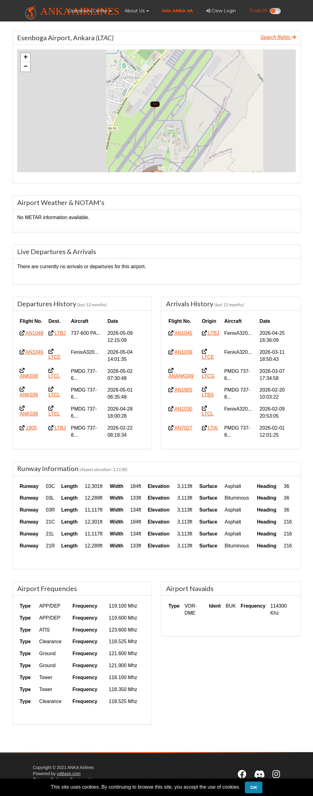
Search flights (278, 37)
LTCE (54, 354)
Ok (253, 787)
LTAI (210, 428)
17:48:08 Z (260, 11)
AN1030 (180, 409)
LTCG (208, 373)
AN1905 (180, 389)
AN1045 (31, 352)
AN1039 (180, 352)
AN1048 (31, 333)
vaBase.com (68, 773)
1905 (28, 428)
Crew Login (221, 11)
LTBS (208, 392)
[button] (90, 10)
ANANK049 (181, 373)
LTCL (54, 373)
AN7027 (180, 428)
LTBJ (57, 333)
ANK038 (29, 373)
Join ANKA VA (177, 11)
